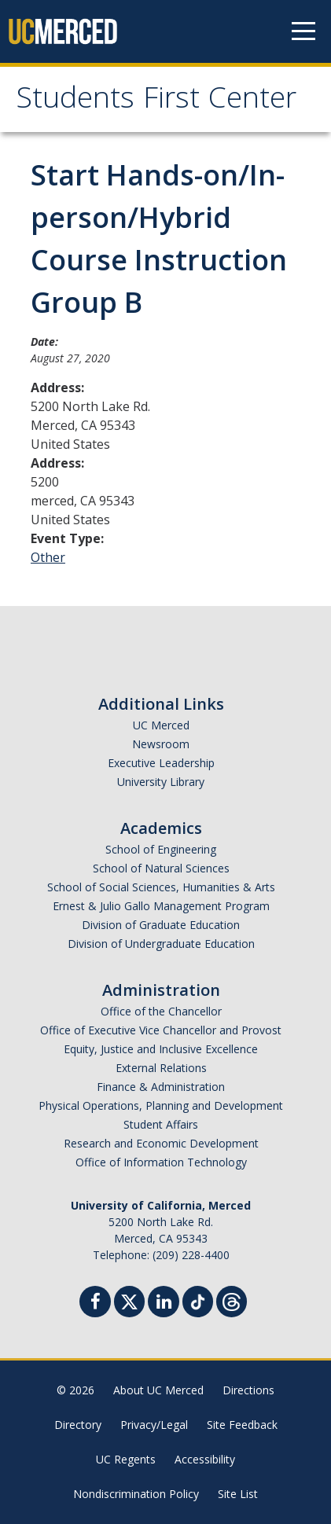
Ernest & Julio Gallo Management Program (161, 905)
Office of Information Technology (161, 1162)
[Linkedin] (163, 1303)
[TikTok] (198, 1299)
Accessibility (205, 1459)
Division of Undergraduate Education (161, 943)
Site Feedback (242, 1424)
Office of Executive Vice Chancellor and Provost (160, 1030)
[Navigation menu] (303, 31)
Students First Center (156, 101)
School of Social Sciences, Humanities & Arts (161, 887)
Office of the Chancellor (161, 1011)
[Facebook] (95, 1303)
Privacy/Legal (154, 1424)
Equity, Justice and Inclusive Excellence (161, 1048)
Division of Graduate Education (161, 924)
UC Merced (161, 725)
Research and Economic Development (161, 1143)
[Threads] (232, 1299)
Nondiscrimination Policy (136, 1493)
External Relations (161, 1067)
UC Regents (126, 1459)
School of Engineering (160, 849)
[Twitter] (129, 1299)
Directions (248, 1390)
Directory (77, 1424)
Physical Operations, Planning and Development (161, 1105)
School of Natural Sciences (161, 868)
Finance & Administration (161, 1086)
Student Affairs (160, 1124)
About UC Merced (158, 1390)
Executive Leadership (161, 762)
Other (48, 557)
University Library (160, 781)
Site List (238, 1493)
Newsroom (160, 743)
